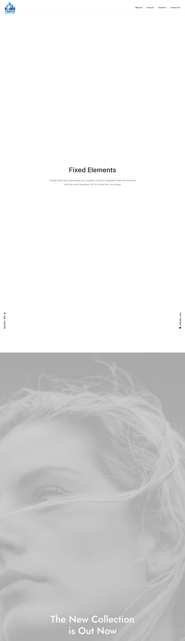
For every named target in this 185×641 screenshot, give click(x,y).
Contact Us (175, 7)
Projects (150, 7)
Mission (138, 7)
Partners (162, 7)
